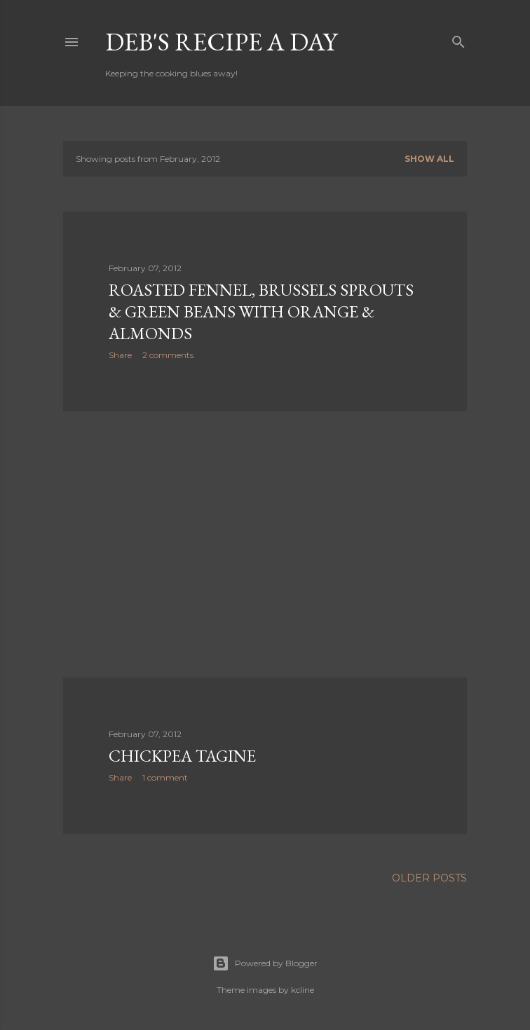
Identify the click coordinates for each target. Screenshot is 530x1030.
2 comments (167, 355)
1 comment (165, 777)
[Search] (458, 39)
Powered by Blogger (265, 963)
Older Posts (429, 878)
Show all (429, 158)
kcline (302, 989)
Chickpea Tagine (182, 756)
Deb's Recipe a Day (221, 41)
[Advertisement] (265, 544)
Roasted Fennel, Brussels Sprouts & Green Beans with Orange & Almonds (261, 311)
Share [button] (120, 355)
